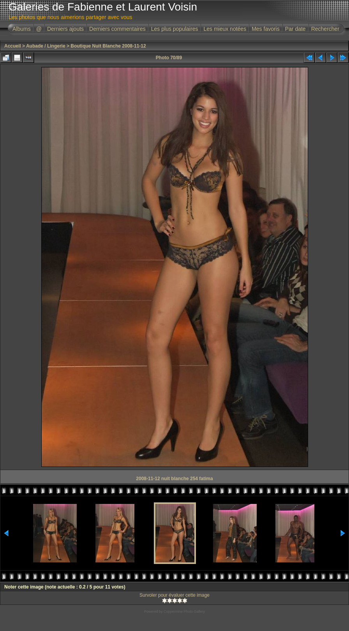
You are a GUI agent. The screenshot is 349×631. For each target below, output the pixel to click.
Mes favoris (266, 29)
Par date (295, 29)
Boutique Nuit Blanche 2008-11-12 (108, 46)
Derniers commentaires (117, 29)
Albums (21, 29)
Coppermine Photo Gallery (184, 611)
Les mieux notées (224, 29)
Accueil (12, 46)
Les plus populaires (174, 29)
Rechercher (325, 29)
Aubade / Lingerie (45, 46)
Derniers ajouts (65, 29)
